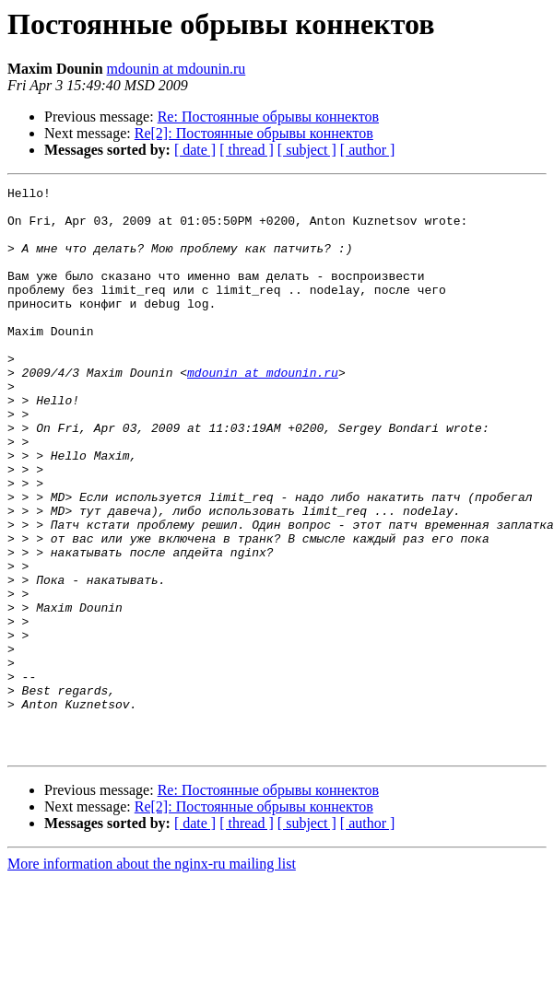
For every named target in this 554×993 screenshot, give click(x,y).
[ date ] (195, 150)
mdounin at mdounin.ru (176, 68)
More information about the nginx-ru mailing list (151, 977)
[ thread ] (246, 150)
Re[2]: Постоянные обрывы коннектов (254, 133)
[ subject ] (306, 150)
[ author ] (367, 150)
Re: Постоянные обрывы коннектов (268, 116)
